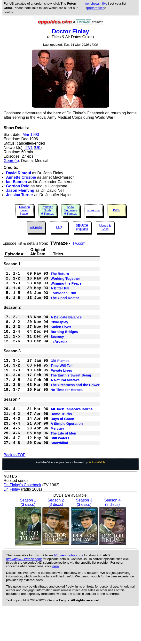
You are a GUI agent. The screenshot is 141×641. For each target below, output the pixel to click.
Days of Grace (62, 446)
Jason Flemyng (20, 190)
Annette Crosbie (21, 177)
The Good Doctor (65, 304)
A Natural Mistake (65, 401)
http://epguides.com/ (68, 588)
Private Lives (61, 389)
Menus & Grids (105, 227)
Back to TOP (14, 488)
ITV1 (28, 148)
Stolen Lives (61, 338)
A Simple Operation (67, 452)
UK (37, 148)
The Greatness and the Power (75, 407)
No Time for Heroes (67, 412)
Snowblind (59, 475)
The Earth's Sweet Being (71, 395)
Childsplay (59, 332)
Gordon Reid (18, 186)
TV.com (79, 243)
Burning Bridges (64, 344)
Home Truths (61, 440)
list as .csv (93, 210)
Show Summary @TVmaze (71, 210)
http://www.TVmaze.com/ (24, 592)
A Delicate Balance (66, 326)
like (104, 3)
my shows (92, 3)
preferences (95, 8)
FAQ (59, 227)
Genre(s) (11, 161)
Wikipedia (36, 227)
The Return (60, 275)
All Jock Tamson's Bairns (72, 435)
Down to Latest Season (24, 210)
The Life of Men (63, 464)
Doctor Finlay (70, 31)
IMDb (116, 210)
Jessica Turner (19, 195)
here (55, 599)
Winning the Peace (66, 287)
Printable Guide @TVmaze (48, 210)
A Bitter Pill (60, 293)
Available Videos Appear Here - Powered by (70, 495)
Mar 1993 (31, 135)
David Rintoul (18, 173)
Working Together (65, 281)
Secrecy (57, 350)
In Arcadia (59, 355)
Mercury (57, 458)
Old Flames (60, 378)
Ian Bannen (16, 182)
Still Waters (60, 470)
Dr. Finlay (12, 522)
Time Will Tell (62, 383)
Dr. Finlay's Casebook (22, 518)
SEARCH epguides (82, 227)
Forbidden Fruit (63, 298)
